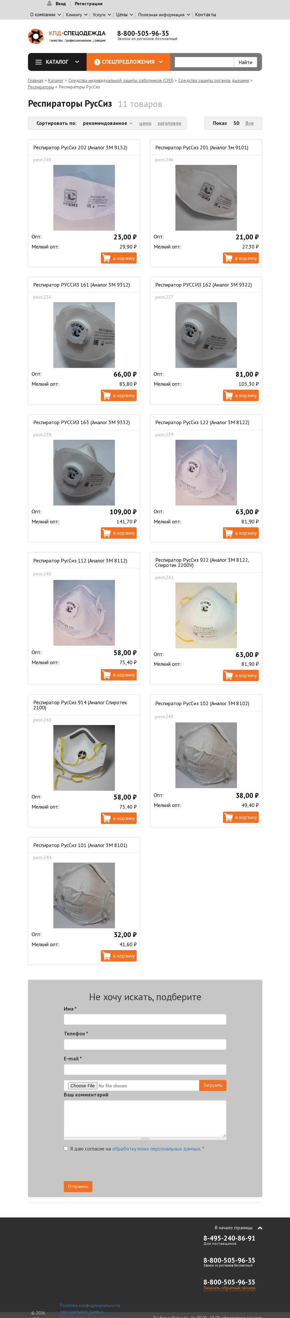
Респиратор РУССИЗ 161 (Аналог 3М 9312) (81, 284)
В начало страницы (234, 1228)
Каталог (59, 61)
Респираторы (41, 87)
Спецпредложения (132, 61)
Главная (35, 80)
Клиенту (74, 15)
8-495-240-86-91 (229, 1238)
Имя (70, 1008)
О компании (42, 14)
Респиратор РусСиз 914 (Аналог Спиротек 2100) (80, 705)
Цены (122, 14)
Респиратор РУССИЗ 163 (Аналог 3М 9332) (81, 422)
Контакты (205, 14)
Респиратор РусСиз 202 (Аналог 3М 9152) (80, 147)
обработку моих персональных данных (156, 1148)
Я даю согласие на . (134, 1148)
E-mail (73, 1058)
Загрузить (212, 1085)
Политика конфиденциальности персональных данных (90, 1308)
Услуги (99, 15)
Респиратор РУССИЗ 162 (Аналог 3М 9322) (203, 284)
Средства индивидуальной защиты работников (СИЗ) (120, 80)
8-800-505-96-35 (143, 33)
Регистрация (89, 4)
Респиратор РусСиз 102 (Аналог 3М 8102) (202, 703)
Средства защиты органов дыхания (213, 80)
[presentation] (168, 1168)
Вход (61, 4)
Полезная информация (161, 15)
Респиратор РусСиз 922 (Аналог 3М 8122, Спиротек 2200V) (202, 562)
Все (249, 123)
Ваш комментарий (86, 1094)
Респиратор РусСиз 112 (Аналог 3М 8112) (80, 560)
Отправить (78, 1186)
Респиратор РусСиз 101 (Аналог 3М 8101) (80, 845)
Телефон (76, 1033)
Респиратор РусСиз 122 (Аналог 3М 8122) (202, 422)
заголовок (169, 123)
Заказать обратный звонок (229, 1288)
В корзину (124, 258)
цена (145, 123)
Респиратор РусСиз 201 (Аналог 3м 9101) (201, 147)
